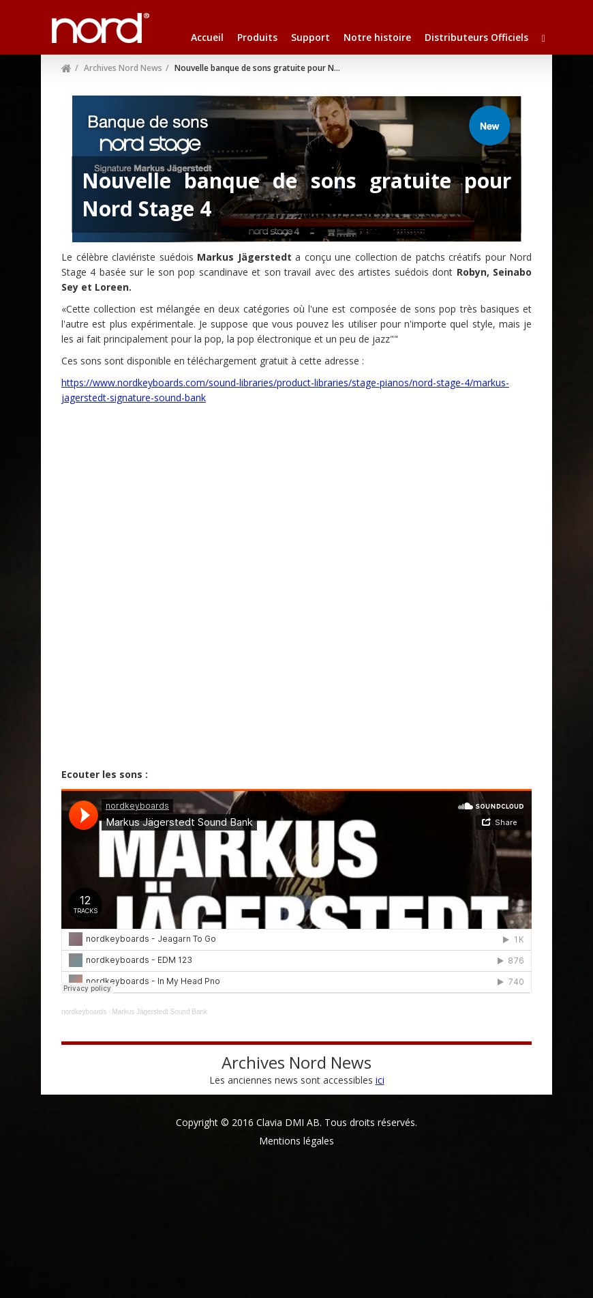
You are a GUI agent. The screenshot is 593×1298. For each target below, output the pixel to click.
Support (310, 37)
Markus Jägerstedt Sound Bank (160, 1011)
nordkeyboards (83, 1011)
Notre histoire (377, 37)
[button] (543, 37)
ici (380, 1079)
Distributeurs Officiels (476, 37)
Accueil (207, 37)
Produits (257, 37)
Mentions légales (296, 1140)
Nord (66, 20)
